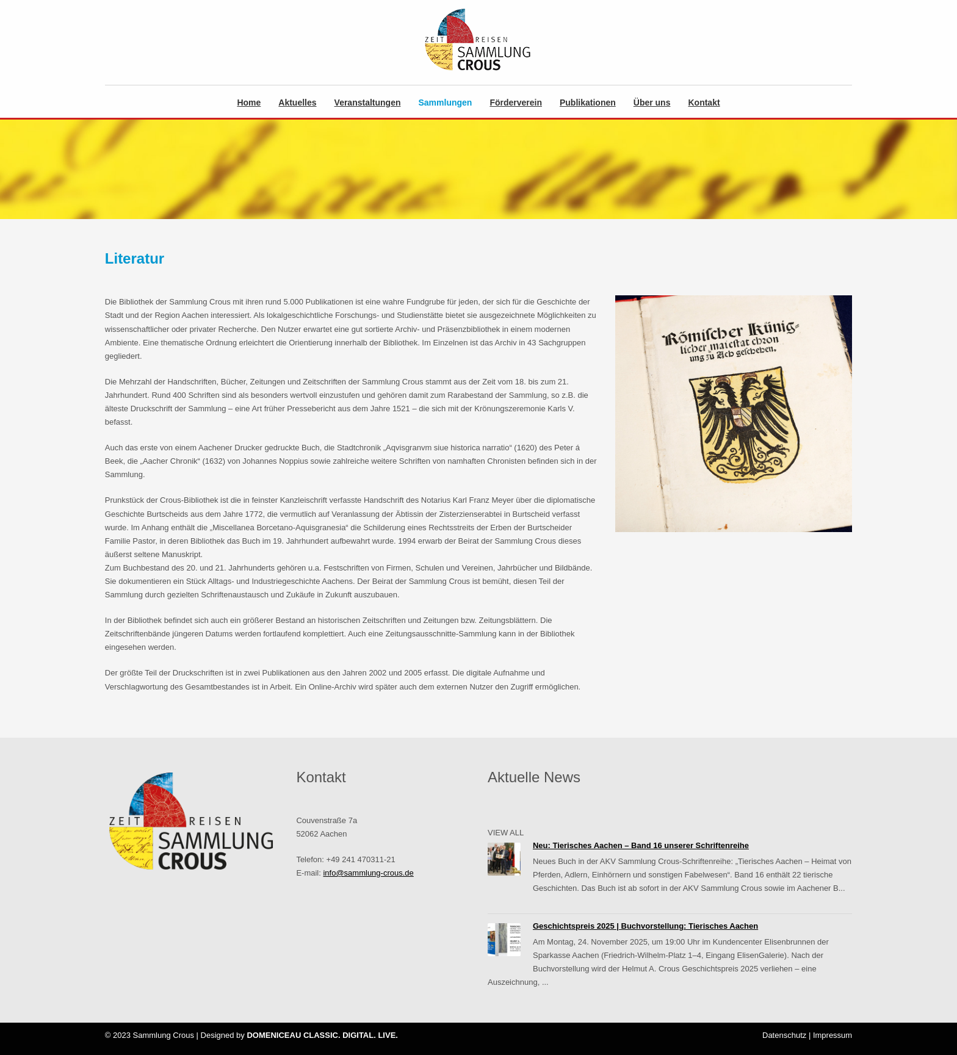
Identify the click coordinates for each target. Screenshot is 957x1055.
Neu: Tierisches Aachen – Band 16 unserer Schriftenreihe (641, 845)
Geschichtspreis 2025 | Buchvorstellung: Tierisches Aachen (645, 926)
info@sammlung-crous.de (368, 872)
